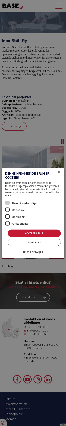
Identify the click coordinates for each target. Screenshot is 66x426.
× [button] (58, 172)
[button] (33, 251)
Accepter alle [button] (34, 233)
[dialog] (33, 213)
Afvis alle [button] (34, 242)
